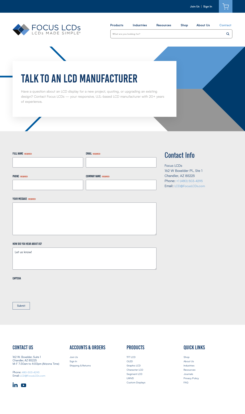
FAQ (186, 383)
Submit (22, 306)
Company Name (98, 176)
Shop (184, 25)
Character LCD (136, 370)
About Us (203, 25)
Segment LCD (135, 374)
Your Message (24, 199)
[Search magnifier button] (228, 34)
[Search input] (167, 33)
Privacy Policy (192, 378)
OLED (130, 362)
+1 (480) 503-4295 (190, 181)
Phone (20, 176)
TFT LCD (132, 357)
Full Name (22, 153)
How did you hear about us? (27, 244)
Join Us (195, 6)
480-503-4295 (31, 373)
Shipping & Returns (81, 366)
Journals (189, 374)
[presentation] (38, 288)
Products (116, 25)
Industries (140, 25)
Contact (225, 25)
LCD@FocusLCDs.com (190, 186)
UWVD (131, 378)
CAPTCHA (17, 278)
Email (93, 153)
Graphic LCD (134, 366)
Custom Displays (136, 383)
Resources (163, 25)
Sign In (207, 6)
